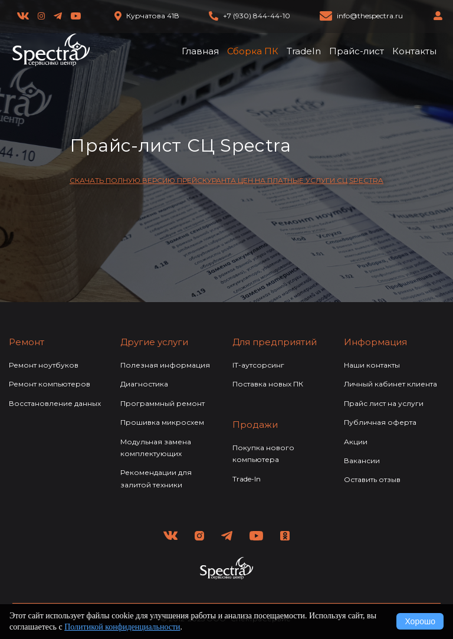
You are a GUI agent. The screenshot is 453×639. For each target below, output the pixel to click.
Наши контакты (372, 365)
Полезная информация (165, 365)
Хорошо (420, 621)
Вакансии (362, 460)
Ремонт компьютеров (49, 383)
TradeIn (304, 51)
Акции (355, 441)
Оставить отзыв (372, 479)
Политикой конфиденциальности (122, 626)
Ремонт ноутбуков (43, 365)
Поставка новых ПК (267, 383)
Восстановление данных (55, 403)
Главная (200, 51)
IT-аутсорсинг (258, 365)
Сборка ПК (252, 51)
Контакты (414, 51)
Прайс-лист (356, 51)
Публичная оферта (380, 422)
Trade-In (246, 478)
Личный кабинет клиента (390, 383)
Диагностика (144, 383)
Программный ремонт (162, 403)
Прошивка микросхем (162, 422)
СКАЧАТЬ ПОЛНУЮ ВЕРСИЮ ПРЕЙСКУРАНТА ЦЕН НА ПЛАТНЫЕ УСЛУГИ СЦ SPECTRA (226, 180)
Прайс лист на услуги (384, 403)
